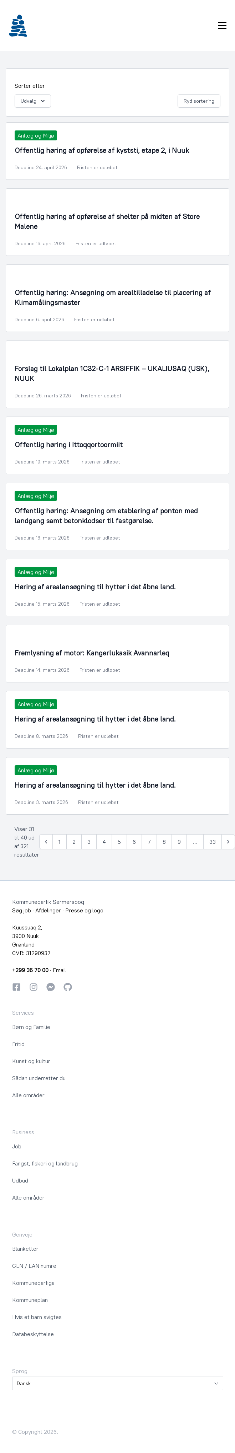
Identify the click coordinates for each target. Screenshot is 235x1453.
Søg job (21, 910)
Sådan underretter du (39, 1078)
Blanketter (25, 1248)
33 (212, 841)
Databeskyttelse (33, 1333)
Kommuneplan (30, 1299)
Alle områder (28, 1095)
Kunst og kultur (31, 1061)
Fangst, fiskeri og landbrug (45, 1163)
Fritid (18, 1043)
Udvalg (33, 100)
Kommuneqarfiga (33, 1282)
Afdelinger (48, 910)
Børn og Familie (31, 1026)
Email (59, 970)
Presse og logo (84, 910)
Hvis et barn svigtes (37, 1316)
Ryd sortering (199, 101)
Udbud (20, 1180)
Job (16, 1146)
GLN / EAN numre (34, 1265)
